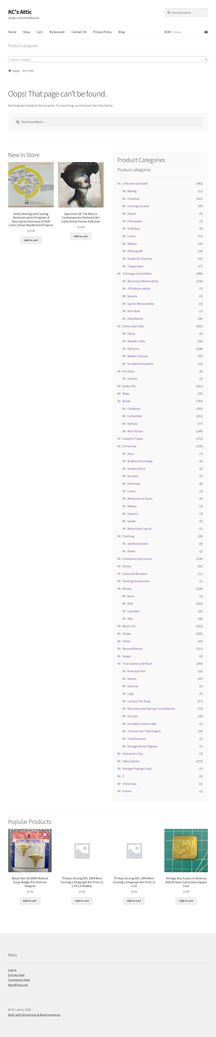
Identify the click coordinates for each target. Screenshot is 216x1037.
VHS (130, 619)
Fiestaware (134, 221)
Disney (127, 566)
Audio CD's (129, 386)
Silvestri (132, 514)
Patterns (133, 349)
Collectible (134, 416)
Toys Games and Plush (137, 663)
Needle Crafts (136, 341)
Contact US (78, 32)
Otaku (127, 634)
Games (132, 679)
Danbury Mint (136, 469)
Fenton (132, 378)
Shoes (131, 551)
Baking (132, 191)
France (127, 791)
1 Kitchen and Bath (135, 183)
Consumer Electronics (137, 559)
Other (126, 641)
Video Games (131, 761)
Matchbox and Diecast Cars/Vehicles (151, 708)
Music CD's (129, 626)
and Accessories (137, 543)
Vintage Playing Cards (137, 768)
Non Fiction (135, 431)
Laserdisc (133, 611)
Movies (127, 589)
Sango (127, 656)
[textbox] (108, 59)
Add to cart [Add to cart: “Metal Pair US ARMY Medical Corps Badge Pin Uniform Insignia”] (30, 900)
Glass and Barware (135, 574)
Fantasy (132, 424)
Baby (126, 393)
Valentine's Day (133, 754)
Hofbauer (133, 228)
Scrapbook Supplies (140, 364)
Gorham (132, 476)
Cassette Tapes (133, 438)
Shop (26, 32)
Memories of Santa (140, 498)
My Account (57, 32)
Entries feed (16, 975)
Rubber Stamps (137, 356)
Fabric (131, 333)
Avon (130, 454)
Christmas (129, 446)
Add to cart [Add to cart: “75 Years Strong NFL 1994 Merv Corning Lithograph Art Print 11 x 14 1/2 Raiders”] (82, 900)
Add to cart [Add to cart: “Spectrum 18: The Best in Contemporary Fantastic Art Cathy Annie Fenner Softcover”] (81, 236)
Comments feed (19, 980)
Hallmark (133, 483)
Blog (121, 32)
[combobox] (108, 59)
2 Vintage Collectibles (137, 273)
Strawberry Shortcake (141, 724)
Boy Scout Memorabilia (142, 281)
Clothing (128, 536)
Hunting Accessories (136, 581)
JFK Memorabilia (138, 288)
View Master (135, 318)
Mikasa (132, 244)
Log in (12, 970)
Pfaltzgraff (134, 251)
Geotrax (132, 686)
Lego (130, 694)
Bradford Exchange (140, 461)
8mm (130, 596)
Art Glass (129, 371)
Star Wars (133, 311)
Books (127, 401)
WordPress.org (18, 985)
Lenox (131, 236)
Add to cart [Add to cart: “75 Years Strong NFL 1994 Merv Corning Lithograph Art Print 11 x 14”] (134, 900)
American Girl (136, 671)
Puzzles (132, 716)
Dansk (131, 213)
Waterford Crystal (139, 529)
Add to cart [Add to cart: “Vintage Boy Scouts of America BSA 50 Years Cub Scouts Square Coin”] (186, 900)
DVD (130, 603)
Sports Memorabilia (140, 304)
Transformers (136, 739)
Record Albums (133, 649)
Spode (131, 521)
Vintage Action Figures (142, 746)
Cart (40, 32)
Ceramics (133, 199)
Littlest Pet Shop (139, 701)
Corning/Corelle (138, 206)
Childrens (133, 409)
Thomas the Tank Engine (144, 731)
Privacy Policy (102, 32)
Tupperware (135, 266)
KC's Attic (20, 12)
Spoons (132, 296)
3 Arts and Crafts (133, 326)
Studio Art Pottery (139, 259)
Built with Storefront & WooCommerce (34, 1015)
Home (12, 32)
